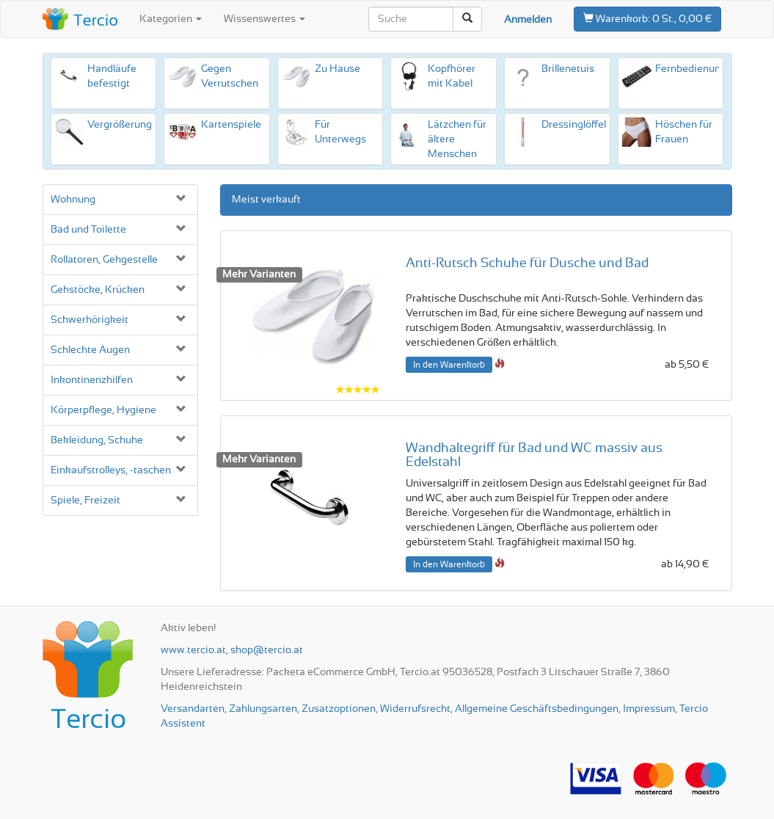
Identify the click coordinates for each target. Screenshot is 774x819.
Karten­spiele (231, 125)
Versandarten (192, 709)
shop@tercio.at (266, 650)
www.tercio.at (193, 650)
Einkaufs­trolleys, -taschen (111, 470)
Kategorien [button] (170, 19)
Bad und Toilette (88, 230)
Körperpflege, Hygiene (103, 410)
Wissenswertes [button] (264, 19)
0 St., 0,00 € (647, 18)
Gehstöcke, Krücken (98, 290)
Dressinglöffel (573, 125)
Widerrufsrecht (415, 709)
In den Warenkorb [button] (449, 364)
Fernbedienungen (696, 69)
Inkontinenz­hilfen (92, 380)
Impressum (649, 709)
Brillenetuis (567, 69)
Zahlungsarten (263, 709)
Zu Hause (337, 69)
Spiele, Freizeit (85, 500)
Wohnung (73, 199)
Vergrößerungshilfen (135, 125)
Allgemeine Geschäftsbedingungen (536, 709)
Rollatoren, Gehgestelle (104, 260)
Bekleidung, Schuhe (97, 440)
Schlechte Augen (90, 350)
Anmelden (528, 20)
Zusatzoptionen (339, 709)
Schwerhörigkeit (89, 320)
